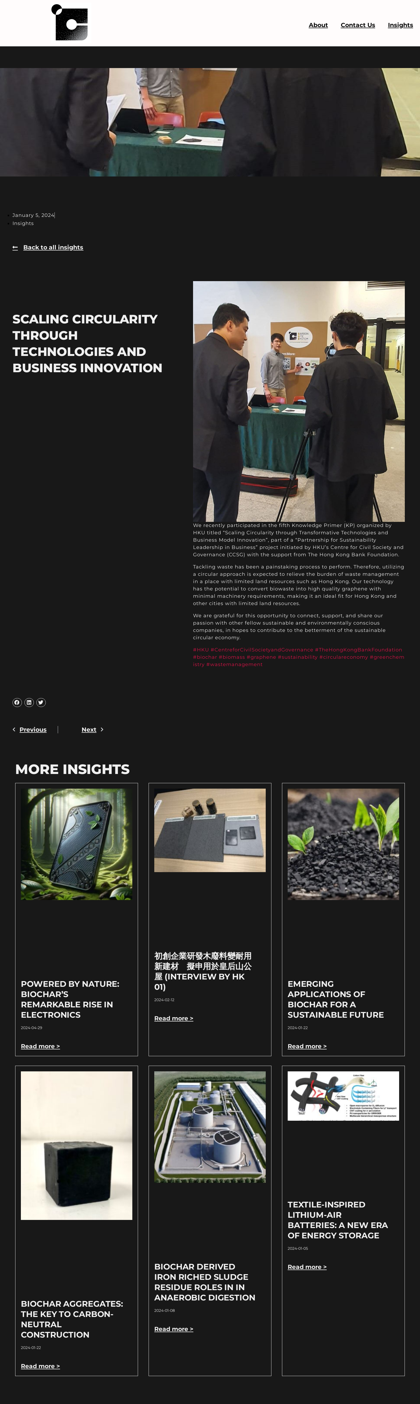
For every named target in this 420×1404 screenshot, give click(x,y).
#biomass (232, 657)
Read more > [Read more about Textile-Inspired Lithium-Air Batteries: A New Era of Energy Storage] (307, 1267)
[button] (17, 702)
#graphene (261, 657)
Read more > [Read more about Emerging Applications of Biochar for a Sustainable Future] (307, 1046)
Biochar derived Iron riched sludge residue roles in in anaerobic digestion (204, 1282)
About (318, 25)
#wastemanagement (234, 664)
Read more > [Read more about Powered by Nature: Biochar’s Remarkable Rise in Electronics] (40, 1046)
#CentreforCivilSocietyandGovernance (262, 650)
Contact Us (358, 25)
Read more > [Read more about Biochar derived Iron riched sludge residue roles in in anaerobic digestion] (173, 1329)
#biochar (205, 657)
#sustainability (298, 657)
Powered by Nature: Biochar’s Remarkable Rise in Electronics (70, 999)
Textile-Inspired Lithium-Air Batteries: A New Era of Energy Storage (338, 1220)
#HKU (201, 650)
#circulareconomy (343, 657)
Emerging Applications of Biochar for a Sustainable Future (336, 999)
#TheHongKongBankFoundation (358, 650)
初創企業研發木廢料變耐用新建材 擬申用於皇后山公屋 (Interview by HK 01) (202, 971)
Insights (400, 25)
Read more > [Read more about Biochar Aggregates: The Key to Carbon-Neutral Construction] (40, 1366)
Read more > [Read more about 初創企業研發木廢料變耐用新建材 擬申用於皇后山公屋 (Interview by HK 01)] (173, 1018)
